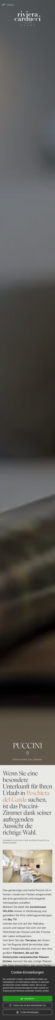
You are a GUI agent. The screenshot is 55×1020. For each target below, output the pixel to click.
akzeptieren (27, 998)
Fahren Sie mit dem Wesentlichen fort (27, 1005)
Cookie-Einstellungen (27, 1012)
